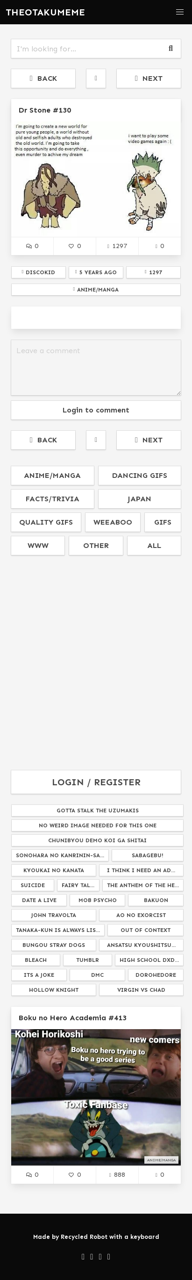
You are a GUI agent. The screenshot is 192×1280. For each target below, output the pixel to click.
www (38, 545)
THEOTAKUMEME (45, 12)
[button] (180, 12)
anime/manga (52, 475)
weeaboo (112, 522)
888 (117, 1174)
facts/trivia (52, 498)
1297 (117, 246)
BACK (43, 78)
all (154, 545)
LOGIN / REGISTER (96, 782)
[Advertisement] (96, 663)
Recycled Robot (84, 1236)
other (96, 545)
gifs (162, 522)
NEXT (149, 78)
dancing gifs (139, 475)
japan (139, 498)
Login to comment (96, 409)
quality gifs (46, 522)
